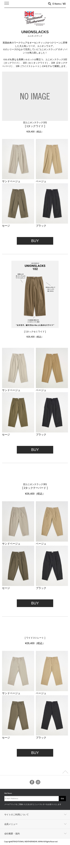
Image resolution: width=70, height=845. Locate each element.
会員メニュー (11, 824)
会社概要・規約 (12, 833)
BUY (35, 241)
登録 (62, 798)
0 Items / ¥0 (59, 3)
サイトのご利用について (16, 814)
